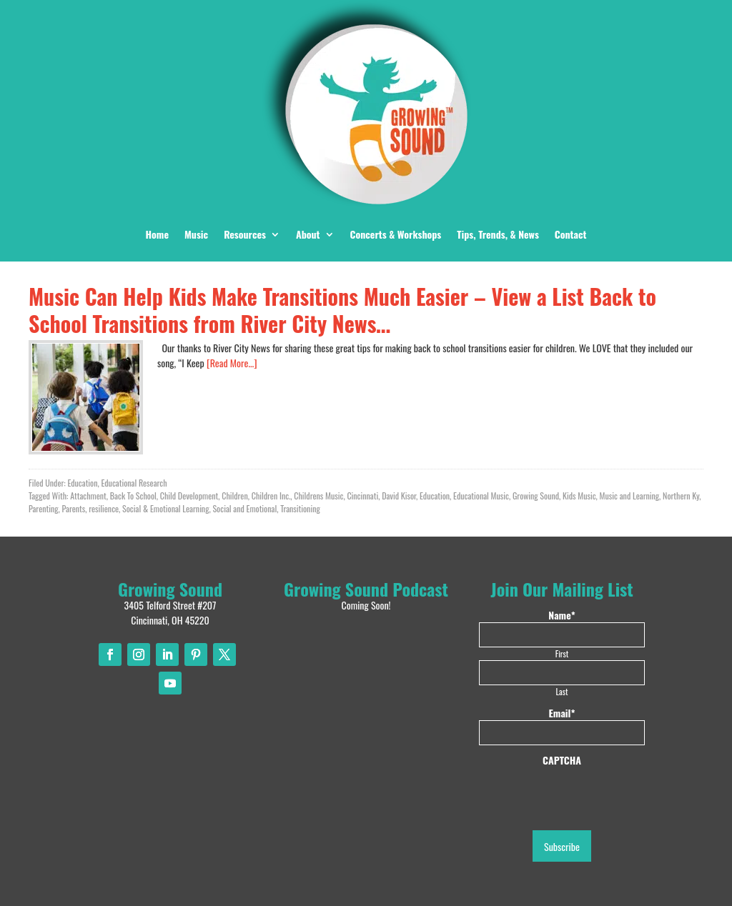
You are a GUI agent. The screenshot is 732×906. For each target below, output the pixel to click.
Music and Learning (629, 495)
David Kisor (399, 495)
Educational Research (134, 483)
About (308, 234)
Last (562, 691)
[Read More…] (232, 362)
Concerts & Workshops (396, 234)
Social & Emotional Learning (165, 508)
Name (561, 615)
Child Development (189, 495)
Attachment (88, 495)
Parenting (44, 508)
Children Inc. (271, 495)
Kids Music (579, 495)
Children (234, 495)
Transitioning (300, 508)
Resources (245, 234)
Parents (74, 508)
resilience (104, 508)
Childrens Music (318, 495)
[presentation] (587, 795)
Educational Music (481, 495)
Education (82, 483)
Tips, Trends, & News (498, 234)
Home (157, 234)
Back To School (133, 495)
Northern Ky (681, 495)
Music (196, 234)
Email (562, 713)
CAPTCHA (562, 760)
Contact (571, 234)
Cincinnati (362, 495)
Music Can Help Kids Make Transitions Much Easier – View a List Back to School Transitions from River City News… (342, 309)
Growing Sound (536, 495)
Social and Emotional (244, 508)
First (561, 653)
